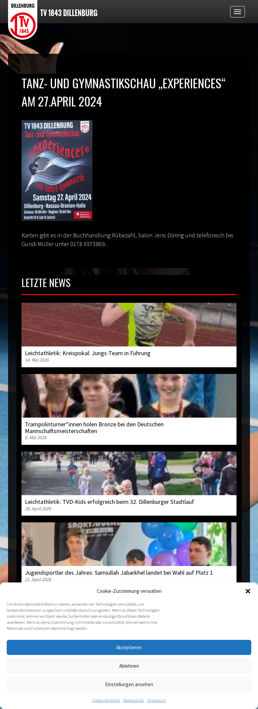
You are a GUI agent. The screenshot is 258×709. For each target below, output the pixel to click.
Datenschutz (133, 700)
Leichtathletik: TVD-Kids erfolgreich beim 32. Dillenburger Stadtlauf (109, 502)
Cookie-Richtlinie (106, 700)
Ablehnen (129, 666)
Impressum (156, 700)
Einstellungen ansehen (129, 684)
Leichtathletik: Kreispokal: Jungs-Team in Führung (87, 353)
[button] (248, 591)
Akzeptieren (129, 647)
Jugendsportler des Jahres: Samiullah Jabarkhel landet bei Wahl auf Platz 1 (119, 572)
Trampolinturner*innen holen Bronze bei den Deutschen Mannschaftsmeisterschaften (94, 427)
